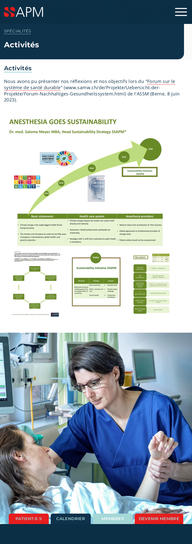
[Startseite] (96, 12)
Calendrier (70, 518)
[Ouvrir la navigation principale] (181, 12)
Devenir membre (159, 518)
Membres (113, 518)
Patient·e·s (29, 518)
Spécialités (17, 31)
